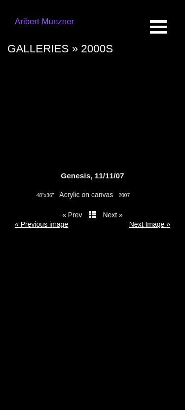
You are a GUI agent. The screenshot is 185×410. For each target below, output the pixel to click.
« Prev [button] (72, 215)
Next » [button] (112, 215)
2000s (97, 48)
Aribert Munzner (44, 21)
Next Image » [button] (149, 224)
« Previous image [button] (41, 224)
